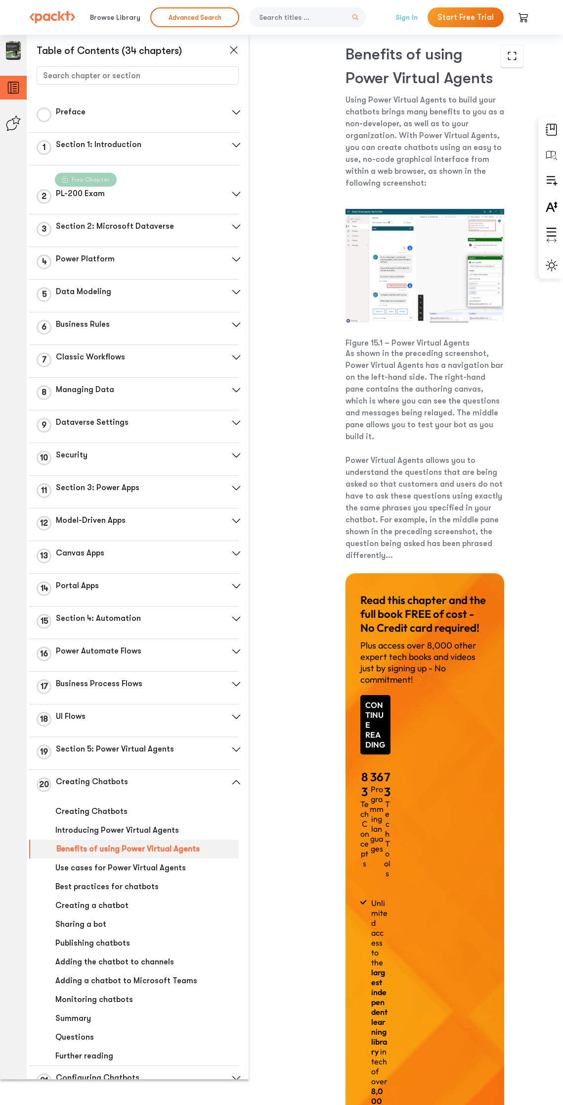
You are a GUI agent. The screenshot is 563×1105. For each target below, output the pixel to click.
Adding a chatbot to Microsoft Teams (126, 980)
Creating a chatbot (92, 905)
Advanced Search (195, 17)
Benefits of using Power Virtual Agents (128, 849)
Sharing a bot (80, 924)
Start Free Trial (465, 17)
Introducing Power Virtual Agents (117, 830)
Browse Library (115, 17)
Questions (74, 1037)
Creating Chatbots (91, 811)
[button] (235, 112)
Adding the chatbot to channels (114, 961)
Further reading (84, 1056)
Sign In (406, 17)
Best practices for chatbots (107, 886)
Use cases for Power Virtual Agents (120, 867)
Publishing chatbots (92, 943)
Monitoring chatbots (94, 999)
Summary (73, 1018)
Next (470, 1031)
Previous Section (317, 1031)
